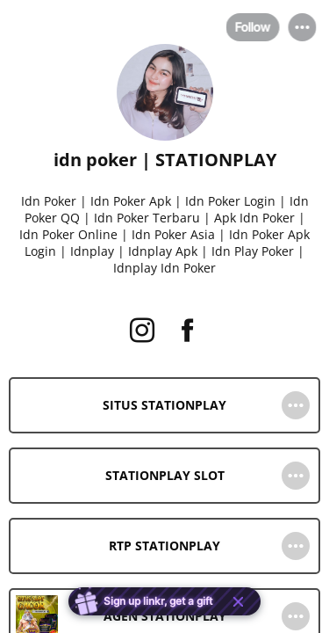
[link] (164, 405)
